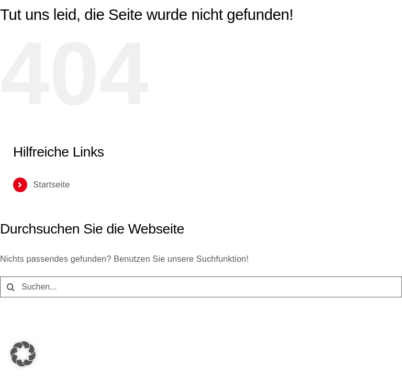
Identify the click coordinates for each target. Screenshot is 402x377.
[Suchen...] (201, 286)
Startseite (51, 184)
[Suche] (10, 286)
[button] (23, 354)
